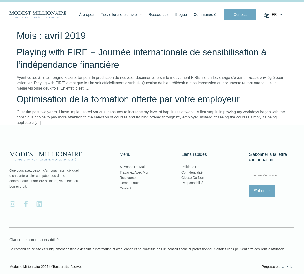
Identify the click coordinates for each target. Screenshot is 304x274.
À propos (86, 15)
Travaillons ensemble (121, 14)
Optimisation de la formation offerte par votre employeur (128, 99)
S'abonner (262, 191)
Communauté (205, 15)
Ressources (158, 15)
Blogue (181, 15)
